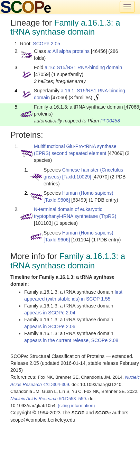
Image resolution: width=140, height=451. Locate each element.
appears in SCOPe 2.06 (49, 326)
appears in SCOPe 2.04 (49, 312)
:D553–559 (48, 398)
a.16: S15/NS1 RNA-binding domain (83, 67)
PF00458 (110, 120)
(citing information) (76, 405)
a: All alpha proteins (68, 51)
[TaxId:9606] (57, 200)
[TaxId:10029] (76, 177)
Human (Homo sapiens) (87, 193)
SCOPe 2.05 (46, 43)
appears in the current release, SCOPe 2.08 (71, 340)
